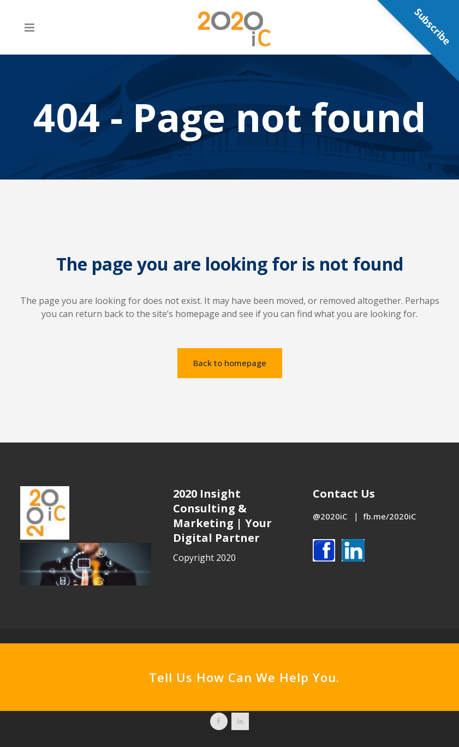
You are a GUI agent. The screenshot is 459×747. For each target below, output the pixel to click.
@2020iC (331, 516)
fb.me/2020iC (389, 516)
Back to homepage (229, 362)
